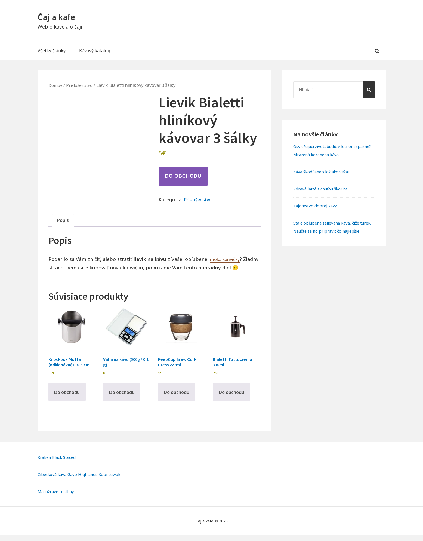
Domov (56, 85)
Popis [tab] (63, 220)
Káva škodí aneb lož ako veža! (323, 172)
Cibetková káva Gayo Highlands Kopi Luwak (83, 480)
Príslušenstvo (81, 85)
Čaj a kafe (58, 17)
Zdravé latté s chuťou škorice (323, 189)
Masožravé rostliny (57, 497)
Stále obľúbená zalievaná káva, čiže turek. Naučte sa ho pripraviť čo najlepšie (329, 231)
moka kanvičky (227, 260)
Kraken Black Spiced (58, 463)
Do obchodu (183, 176)
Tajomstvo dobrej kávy (316, 206)
